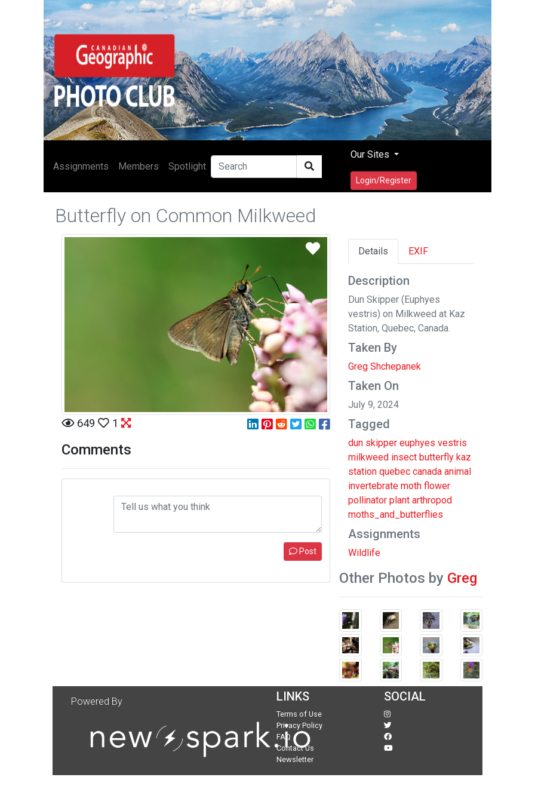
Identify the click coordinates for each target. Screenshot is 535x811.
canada (427, 471)
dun (355, 442)
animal (457, 471)
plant (399, 500)
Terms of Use (299, 713)
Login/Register (383, 180)
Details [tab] (373, 251)
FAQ (283, 736)
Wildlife (364, 552)
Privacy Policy (299, 725)
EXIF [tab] (418, 251)
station (362, 471)
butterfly (436, 457)
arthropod (432, 500)
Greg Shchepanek (384, 366)
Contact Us (295, 748)
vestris (452, 442)
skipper (381, 442)
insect (404, 457)
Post (302, 551)
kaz (463, 457)
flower (437, 485)
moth (411, 485)
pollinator (367, 500)
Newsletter (294, 759)
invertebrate (373, 485)
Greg (462, 578)
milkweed (368, 457)
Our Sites (371, 154)
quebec (394, 471)
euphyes (417, 442)
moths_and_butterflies (395, 514)
